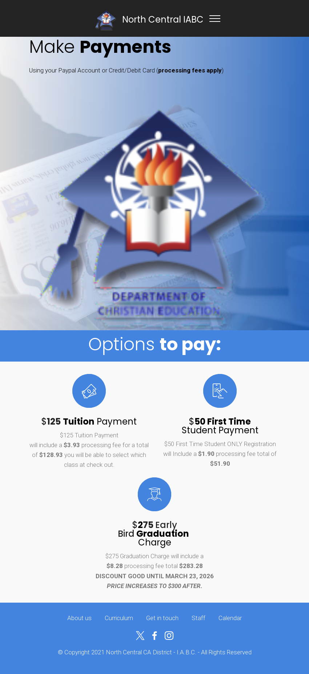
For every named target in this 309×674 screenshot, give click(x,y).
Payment (117, 421)
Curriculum (119, 618)
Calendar (230, 618)
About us (79, 618)
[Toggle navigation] (215, 18)
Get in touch (162, 618)
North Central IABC (163, 19)
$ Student (216, 425)
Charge (165, 538)
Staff (198, 618)
